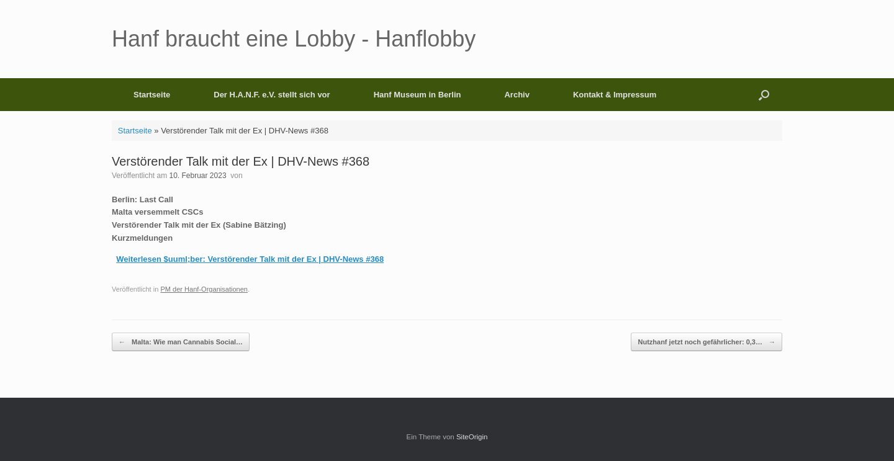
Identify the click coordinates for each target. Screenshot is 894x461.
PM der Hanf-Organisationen (204, 289)
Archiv (516, 94)
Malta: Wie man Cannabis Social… (181, 342)
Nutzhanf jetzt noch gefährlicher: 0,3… (706, 342)
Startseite (151, 94)
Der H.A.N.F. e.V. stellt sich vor (272, 94)
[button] (764, 94)
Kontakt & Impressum (614, 94)
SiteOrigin (472, 437)
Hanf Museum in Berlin (417, 94)
